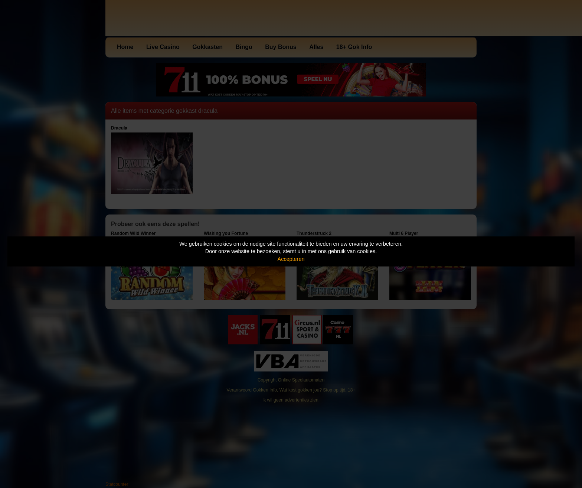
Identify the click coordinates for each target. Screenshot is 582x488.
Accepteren (291, 259)
